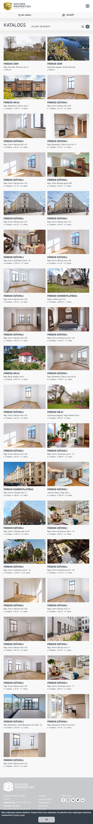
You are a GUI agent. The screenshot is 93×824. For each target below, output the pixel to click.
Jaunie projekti (45, 799)
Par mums (43, 806)
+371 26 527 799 (23, 803)
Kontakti (42, 809)
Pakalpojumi (44, 803)
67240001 (16, 806)
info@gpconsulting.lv (20, 809)
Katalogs (42, 796)
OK (47, 819)
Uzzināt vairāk (19, 815)
